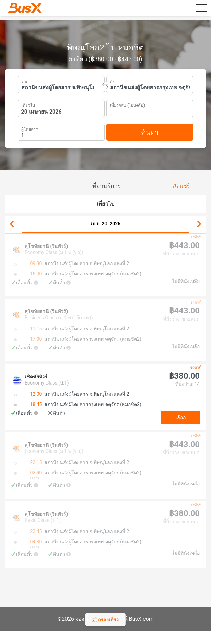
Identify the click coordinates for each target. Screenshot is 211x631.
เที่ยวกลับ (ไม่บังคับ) (127, 104)
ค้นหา (149, 132)
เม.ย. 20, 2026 (106, 223)
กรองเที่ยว (105, 620)
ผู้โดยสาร (29, 128)
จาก (24, 81)
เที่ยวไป (28, 104)
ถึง (112, 81)
